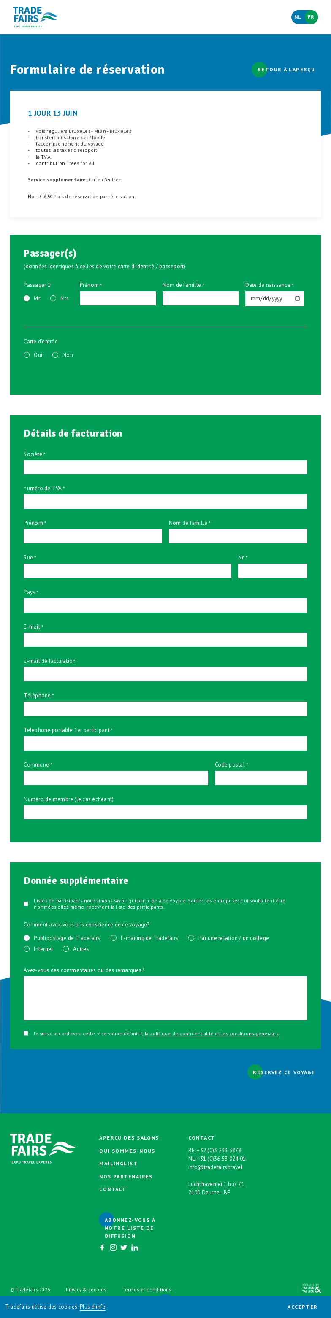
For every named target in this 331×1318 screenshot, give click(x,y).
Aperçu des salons (129, 1137)
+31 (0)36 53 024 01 (221, 1158)
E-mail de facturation (50, 660)
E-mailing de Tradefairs (150, 938)
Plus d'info (93, 1306)
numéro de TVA (43, 488)
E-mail (32, 626)
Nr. (241, 557)
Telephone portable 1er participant (66, 730)
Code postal (230, 764)
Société (33, 454)
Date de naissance (267, 285)
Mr (37, 298)
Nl (298, 17)
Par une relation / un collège (233, 938)
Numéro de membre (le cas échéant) (69, 799)
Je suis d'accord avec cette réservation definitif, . (156, 1033)
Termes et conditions (146, 1289)
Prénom (89, 285)
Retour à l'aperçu (286, 69)
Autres (81, 949)
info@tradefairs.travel (215, 1167)
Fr (311, 17)
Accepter (303, 1307)
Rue (28, 557)
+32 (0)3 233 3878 (219, 1150)
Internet (43, 949)
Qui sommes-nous (127, 1151)
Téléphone (37, 695)
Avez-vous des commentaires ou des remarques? (84, 970)
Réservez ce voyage (284, 1072)
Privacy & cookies (86, 1289)
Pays (29, 592)
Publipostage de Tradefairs (67, 938)
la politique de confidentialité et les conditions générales (211, 1033)
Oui (38, 355)
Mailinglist (118, 1163)
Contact (112, 1189)
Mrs (64, 298)
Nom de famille (182, 285)
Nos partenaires (126, 1176)
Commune (36, 764)
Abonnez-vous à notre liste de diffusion (130, 1228)
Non (67, 355)
